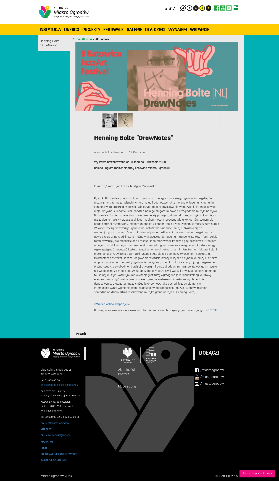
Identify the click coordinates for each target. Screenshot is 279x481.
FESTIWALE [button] (113, 30)
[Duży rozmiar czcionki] (175, 8)
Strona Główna (82, 39)
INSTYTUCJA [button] (50, 30)
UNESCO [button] (71, 30)
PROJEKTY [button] (91, 30)
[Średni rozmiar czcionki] (170, 8)
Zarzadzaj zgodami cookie (257, 473)
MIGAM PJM (47, 441)
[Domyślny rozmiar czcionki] (166, 8)
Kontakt (123, 374)
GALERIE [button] (134, 30)
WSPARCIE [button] (199, 30)
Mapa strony (127, 386)
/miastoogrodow (209, 370)
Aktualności (102, 39)
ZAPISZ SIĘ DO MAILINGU (54, 460)
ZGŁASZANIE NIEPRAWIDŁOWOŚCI (59, 454)
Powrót (81, 333)
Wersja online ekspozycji (112, 304)
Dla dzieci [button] (155, 30)
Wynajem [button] (177, 30)
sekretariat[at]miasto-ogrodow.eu (59, 385)
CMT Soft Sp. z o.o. (225, 476)
